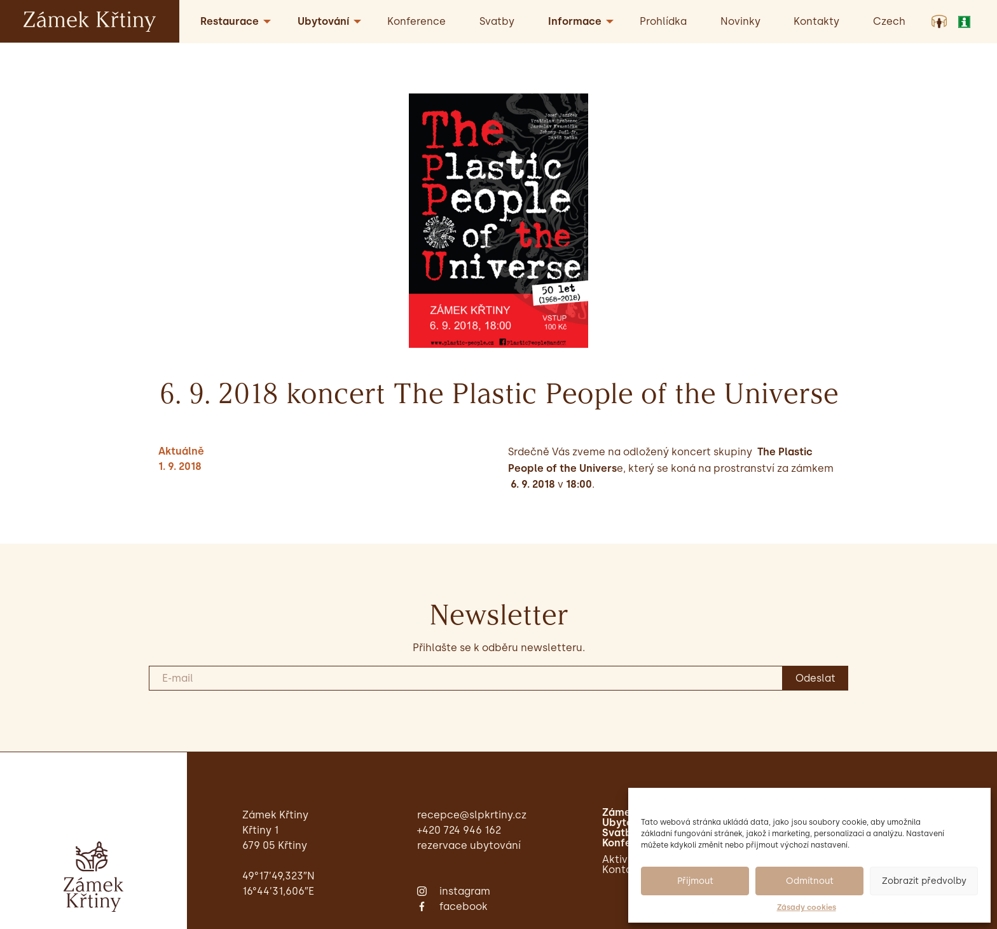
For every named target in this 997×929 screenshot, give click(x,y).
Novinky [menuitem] (740, 21)
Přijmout (695, 881)
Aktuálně (181, 451)
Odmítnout (810, 881)
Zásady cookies (806, 907)
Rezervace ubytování (469, 845)
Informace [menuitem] (575, 21)
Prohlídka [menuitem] (663, 21)
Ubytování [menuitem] (323, 21)
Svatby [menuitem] (496, 21)
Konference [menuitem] (416, 21)
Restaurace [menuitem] (229, 21)
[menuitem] (889, 21)
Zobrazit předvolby (924, 881)
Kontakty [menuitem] (816, 21)
